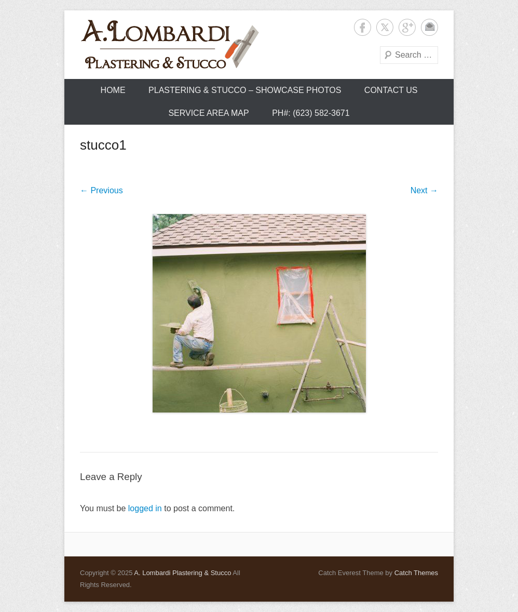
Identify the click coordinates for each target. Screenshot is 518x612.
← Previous (101, 190)
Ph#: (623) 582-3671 (310, 113)
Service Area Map (208, 113)
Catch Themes (416, 573)
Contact (429, 27)
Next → (424, 190)
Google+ (407, 27)
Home (113, 90)
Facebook (362, 27)
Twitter (384, 27)
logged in (145, 508)
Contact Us (391, 90)
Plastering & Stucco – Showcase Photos (244, 90)
